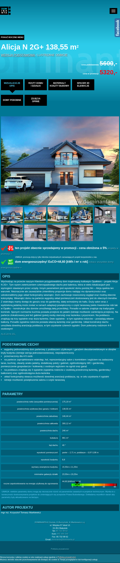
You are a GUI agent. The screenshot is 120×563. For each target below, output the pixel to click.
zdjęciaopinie (35, 100)
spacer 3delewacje (83, 84)
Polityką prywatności (67, 557)
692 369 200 (62, 534)
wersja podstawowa (18, 55)
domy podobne (12, 100)
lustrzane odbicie (52, 55)
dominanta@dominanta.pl (63, 539)
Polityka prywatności (60, 549)
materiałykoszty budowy (59, 84)
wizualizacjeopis (12, 84)
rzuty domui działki (35, 84)
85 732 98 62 (62, 531)
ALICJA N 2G (8, 334)
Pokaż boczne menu (12, 37)
